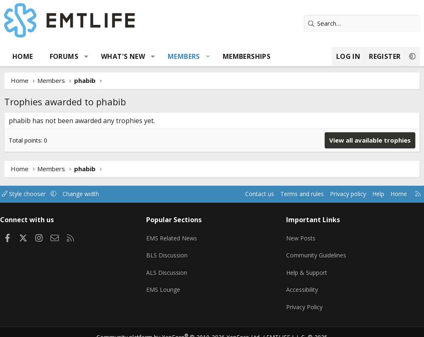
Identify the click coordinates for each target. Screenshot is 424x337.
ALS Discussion (169, 267)
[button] (86, 56)
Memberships (246, 56)
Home (22, 56)
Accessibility (301, 283)
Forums (64, 56)
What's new (123, 56)
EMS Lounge (165, 283)
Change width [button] (91, 194)
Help (369, 194)
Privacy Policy (303, 300)
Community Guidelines (315, 251)
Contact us (243, 194)
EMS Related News (175, 235)
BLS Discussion (169, 251)
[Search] (362, 23)
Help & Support (306, 267)
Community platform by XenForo (184, 327)
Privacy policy (337, 194)
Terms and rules (288, 194)
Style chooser (32, 194)
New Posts (300, 235)
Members (184, 56)
